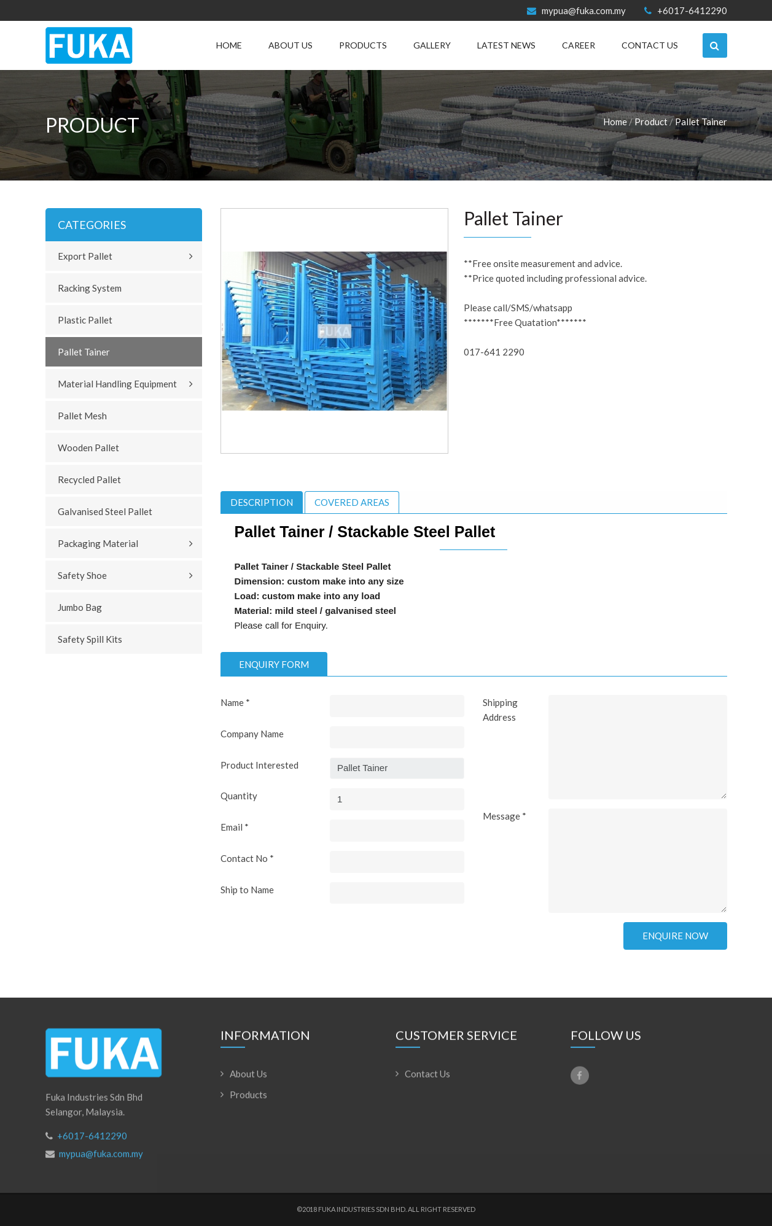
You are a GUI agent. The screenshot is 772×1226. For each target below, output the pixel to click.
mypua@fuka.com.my (576, 11)
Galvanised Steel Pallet (105, 511)
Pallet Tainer (701, 121)
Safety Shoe (82, 575)
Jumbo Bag (80, 607)
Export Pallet (85, 256)
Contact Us (650, 45)
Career (578, 45)
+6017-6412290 (685, 11)
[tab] (261, 502)
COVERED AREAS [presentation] (351, 502)
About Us (290, 45)
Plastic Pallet (85, 319)
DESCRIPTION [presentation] (261, 502)
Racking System (90, 287)
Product (651, 121)
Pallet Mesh (82, 415)
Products (363, 45)
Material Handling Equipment (117, 383)
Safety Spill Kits (90, 639)
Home (229, 45)
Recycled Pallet (89, 479)
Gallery (432, 45)
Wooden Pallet (88, 447)
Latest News (506, 45)
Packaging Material (98, 543)
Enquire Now (675, 935)
